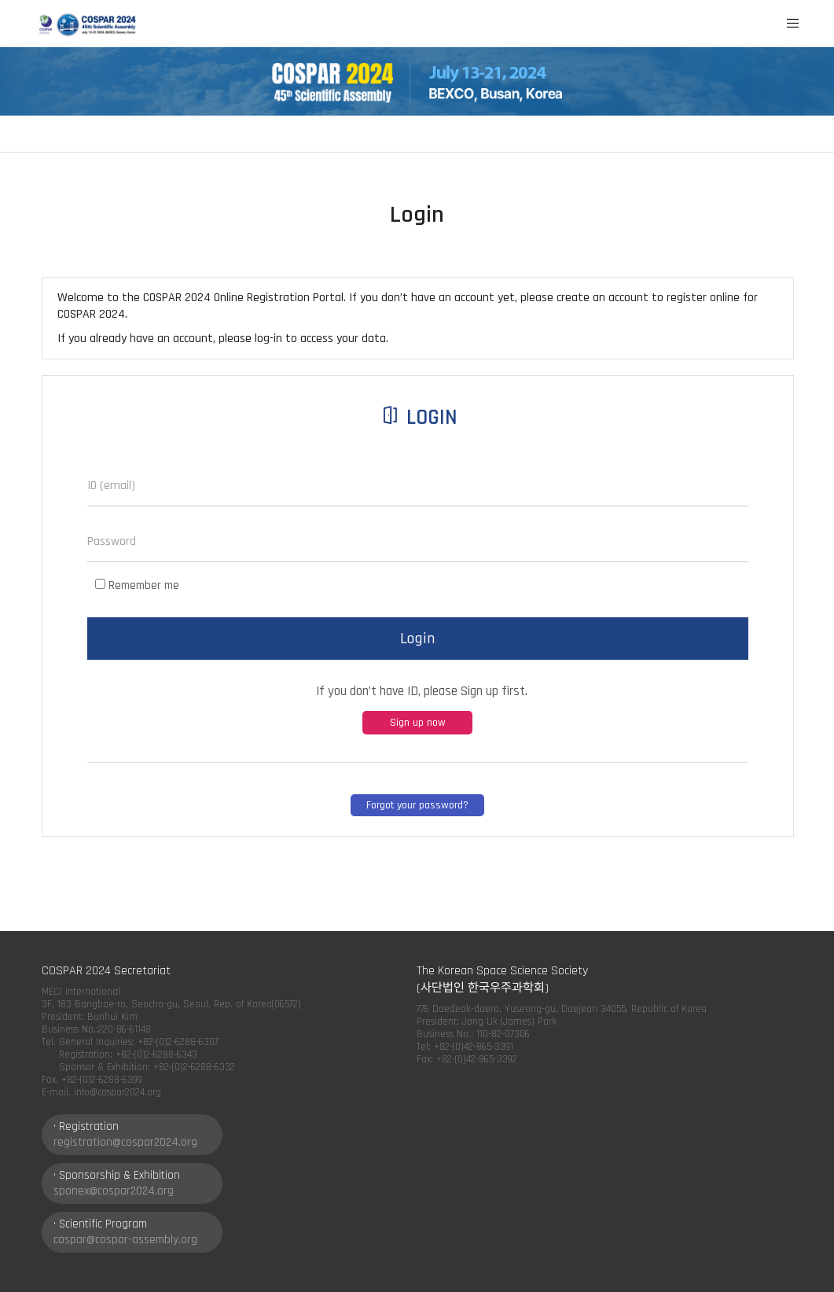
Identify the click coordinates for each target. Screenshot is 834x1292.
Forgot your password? (417, 805)
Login (417, 638)
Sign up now (418, 723)
